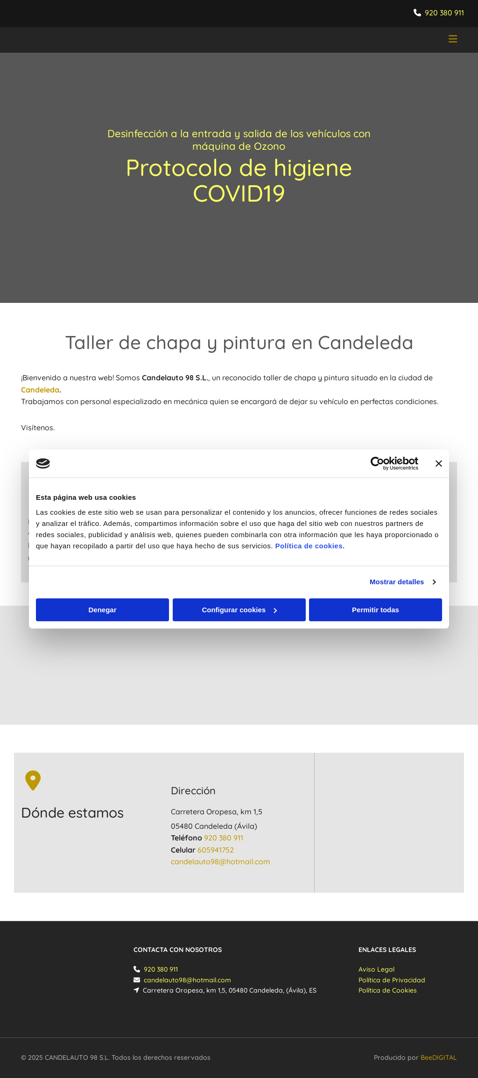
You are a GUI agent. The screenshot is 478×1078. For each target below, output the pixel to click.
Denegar (102, 610)
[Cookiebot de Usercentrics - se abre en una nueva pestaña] (377, 463)
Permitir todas (375, 610)
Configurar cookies (239, 610)
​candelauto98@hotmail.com (220, 861)
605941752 (215, 849)
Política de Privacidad (391, 980)
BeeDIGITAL (439, 1057)
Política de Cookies (387, 990)
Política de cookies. (309, 546)
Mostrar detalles (397, 582)
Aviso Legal (376, 969)
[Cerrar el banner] (439, 463)
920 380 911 (444, 12)
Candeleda (40, 389)
